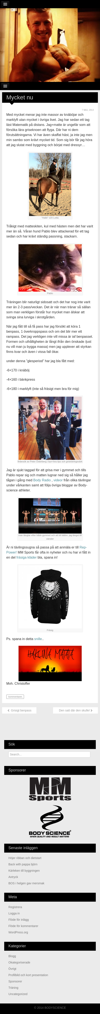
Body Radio (42, 480)
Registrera (15, 907)
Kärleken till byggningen (24, 870)
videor (58, 480)
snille (38, 639)
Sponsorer (15, 981)
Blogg (12, 956)
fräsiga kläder (26, 557)
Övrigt (12, 968)
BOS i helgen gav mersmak (26, 883)
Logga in (14, 913)
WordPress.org (18, 932)
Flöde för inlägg (18, 919)
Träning (13, 987)
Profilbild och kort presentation (28, 975)
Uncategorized (17, 994)
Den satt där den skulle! (75, 710)
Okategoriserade (19, 962)
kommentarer (15, 696)
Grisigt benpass (19, 710)
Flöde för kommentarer (23, 926)
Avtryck (13, 877)
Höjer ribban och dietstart (24, 858)
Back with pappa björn (22, 864)
